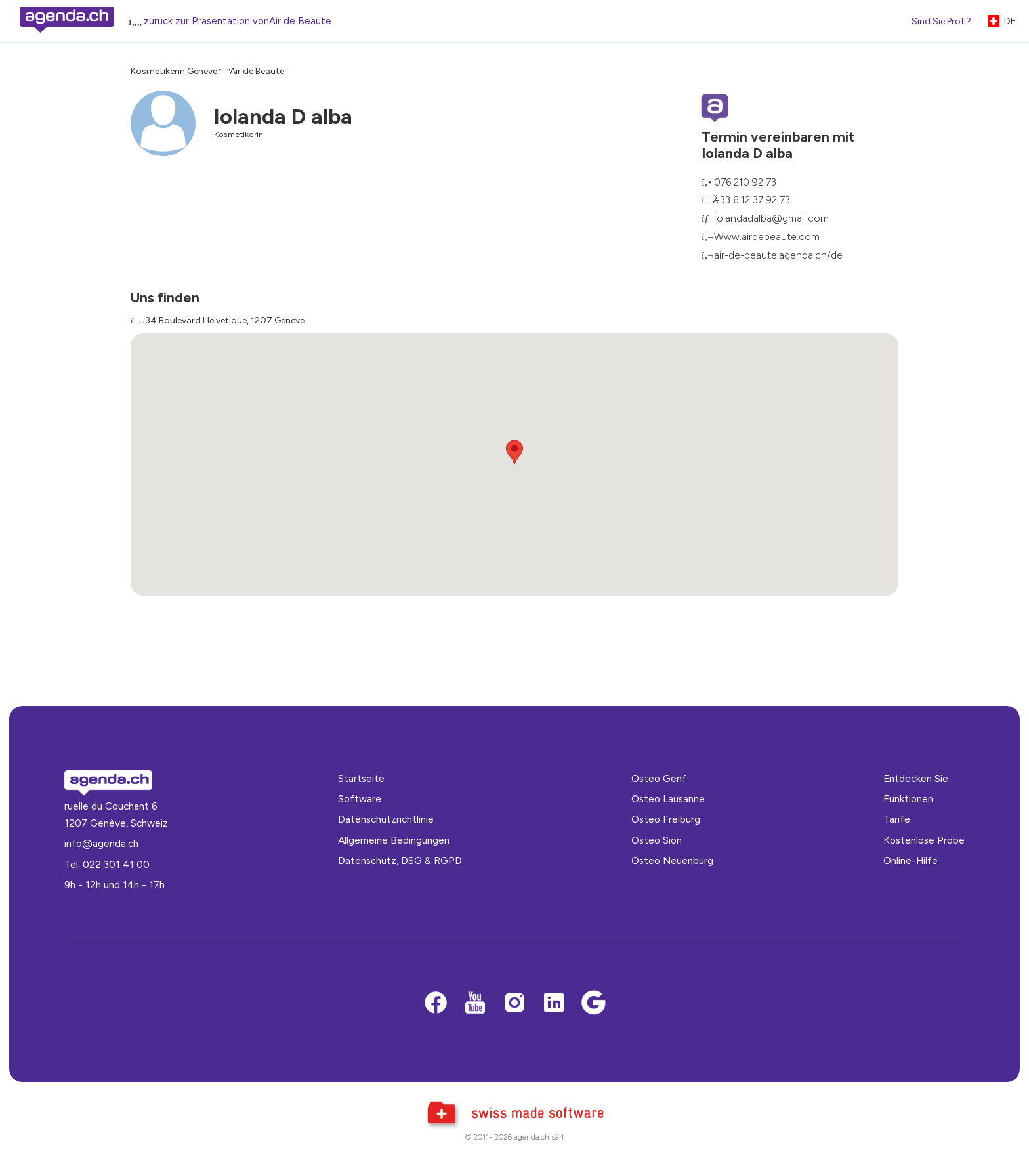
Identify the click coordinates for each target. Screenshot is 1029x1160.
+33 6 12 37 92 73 (752, 200)
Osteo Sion (656, 840)
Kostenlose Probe (924, 840)
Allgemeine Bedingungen (394, 840)
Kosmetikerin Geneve (174, 71)
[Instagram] (514, 1003)
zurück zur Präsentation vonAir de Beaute (237, 21)
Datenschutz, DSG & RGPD (400, 860)
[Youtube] (475, 1003)
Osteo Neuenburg (672, 860)
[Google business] (593, 1003)
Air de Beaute (257, 71)
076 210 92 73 (745, 182)
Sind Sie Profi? (941, 21)
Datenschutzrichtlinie (386, 819)
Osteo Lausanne (668, 799)
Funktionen (908, 799)
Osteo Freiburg (665, 819)
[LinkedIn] (554, 1003)
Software (359, 799)
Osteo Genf (658, 778)
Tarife (896, 819)
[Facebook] (436, 1003)
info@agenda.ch (101, 843)
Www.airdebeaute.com (767, 236)
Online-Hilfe (910, 860)
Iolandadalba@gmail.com (771, 218)
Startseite (361, 778)
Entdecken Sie (915, 778)
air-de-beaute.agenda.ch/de (778, 255)
